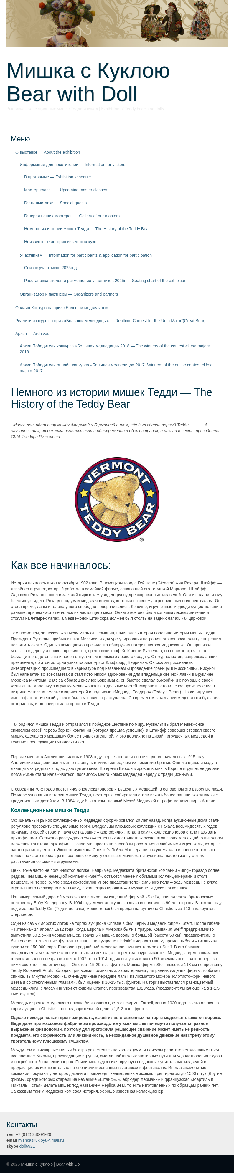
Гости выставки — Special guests (55, 203)
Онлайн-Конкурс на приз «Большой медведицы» (61, 307)
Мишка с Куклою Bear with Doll (98, 82)
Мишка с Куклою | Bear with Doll (51, 1164)
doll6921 (27, 1146)
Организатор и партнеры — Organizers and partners (69, 294)
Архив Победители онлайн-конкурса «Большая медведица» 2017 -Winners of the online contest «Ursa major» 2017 (116, 367)
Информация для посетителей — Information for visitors (72, 164)
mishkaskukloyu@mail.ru (41, 1140)
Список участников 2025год (50, 267)
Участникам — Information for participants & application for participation (86, 255)
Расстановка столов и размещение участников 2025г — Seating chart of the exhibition (105, 280)
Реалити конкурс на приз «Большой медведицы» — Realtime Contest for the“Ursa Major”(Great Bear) (110, 320)
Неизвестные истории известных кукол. (62, 241)
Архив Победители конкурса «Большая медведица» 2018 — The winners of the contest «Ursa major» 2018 (115, 349)
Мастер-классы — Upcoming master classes (65, 190)
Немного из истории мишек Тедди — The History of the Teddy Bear (87, 228)
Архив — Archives (32, 333)
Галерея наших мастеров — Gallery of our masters (72, 215)
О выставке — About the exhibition (47, 152)
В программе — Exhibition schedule (57, 177)
